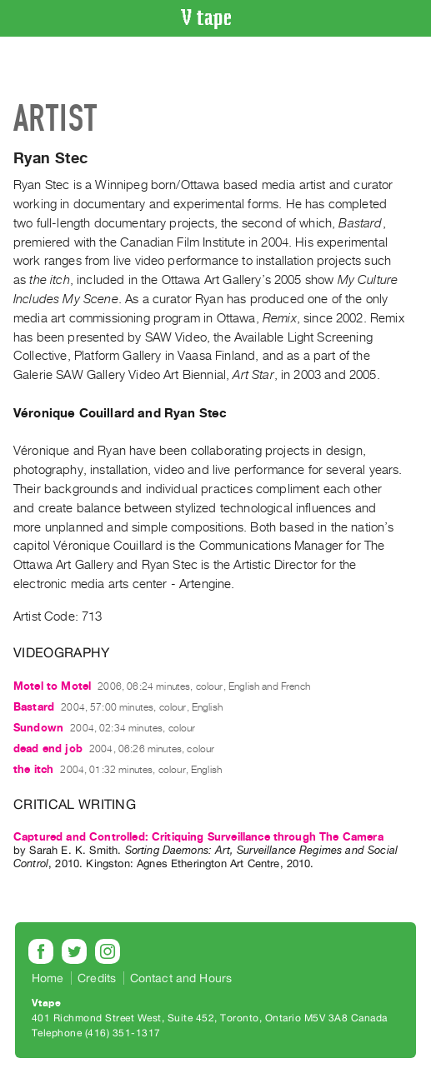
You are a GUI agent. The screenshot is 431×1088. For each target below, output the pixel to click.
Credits (97, 978)
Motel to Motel (52, 686)
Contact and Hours (181, 978)
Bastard (33, 707)
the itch (33, 769)
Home (48, 978)
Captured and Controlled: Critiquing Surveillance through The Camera (198, 837)
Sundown (38, 727)
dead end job (48, 748)
